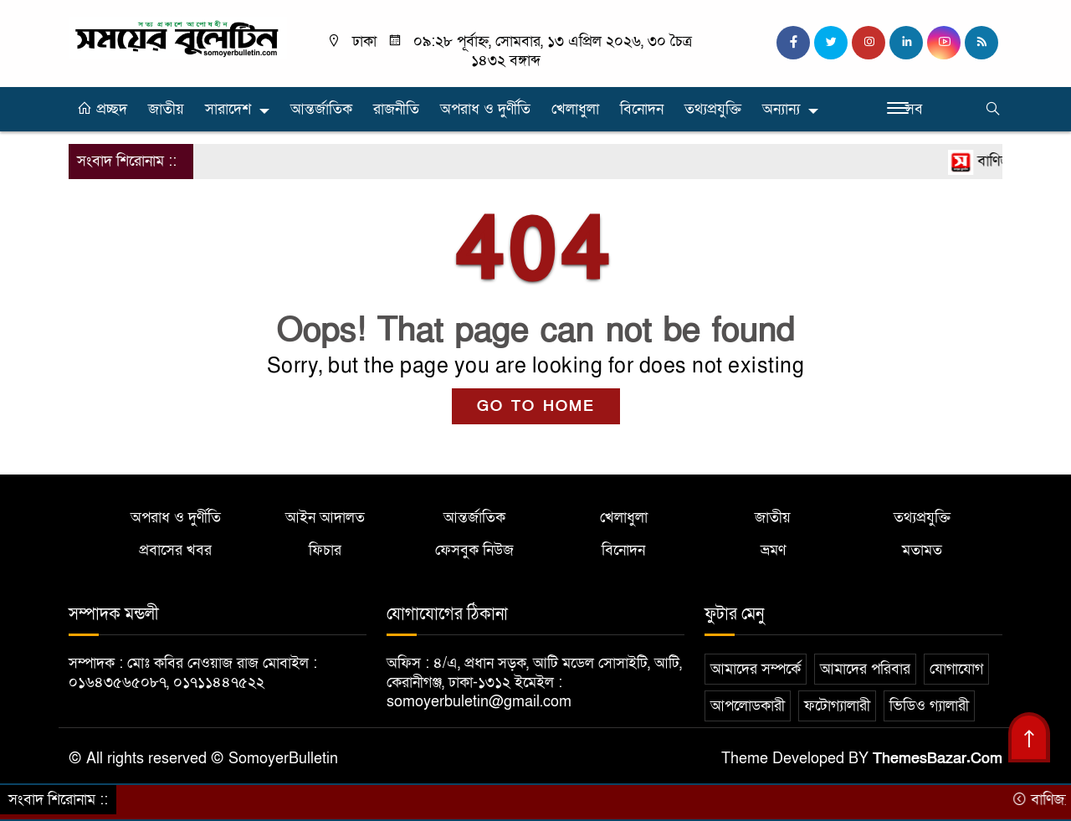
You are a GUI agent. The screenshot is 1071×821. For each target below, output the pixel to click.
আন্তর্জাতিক (321, 109)
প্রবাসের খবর (175, 550)
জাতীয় (166, 109)
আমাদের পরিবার (865, 669)
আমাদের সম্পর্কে (755, 669)
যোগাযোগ (956, 669)
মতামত (922, 550)
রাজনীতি (396, 109)
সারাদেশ (228, 109)
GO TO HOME (536, 406)
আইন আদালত (325, 517)
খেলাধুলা (575, 109)
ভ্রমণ (773, 550)
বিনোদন (642, 109)
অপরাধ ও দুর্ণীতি (485, 109)
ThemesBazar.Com (937, 758)
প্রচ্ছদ (102, 109)
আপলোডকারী (747, 706)
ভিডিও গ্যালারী (929, 706)
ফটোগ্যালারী (837, 706)
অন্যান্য (781, 109)
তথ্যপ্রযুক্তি (712, 109)
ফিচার (325, 550)
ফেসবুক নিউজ (474, 550)
